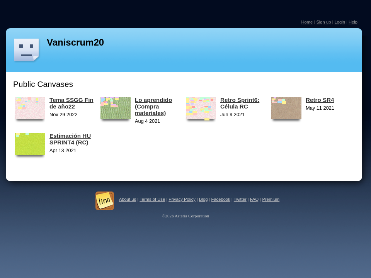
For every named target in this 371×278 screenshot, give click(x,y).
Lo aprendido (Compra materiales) (153, 106)
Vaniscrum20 (75, 42)
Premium (270, 199)
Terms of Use (152, 199)
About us (127, 199)
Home (307, 22)
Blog (203, 199)
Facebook (220, 199)
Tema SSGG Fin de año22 (71, 103)
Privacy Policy (182, 199)
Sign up (323, 22)
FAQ (254, 199)
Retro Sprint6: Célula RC (239, 103)
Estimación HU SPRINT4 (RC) (70, 139)
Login (339, 22)
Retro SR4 (320, 100)
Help (353, 22)
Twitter (240, 199)
